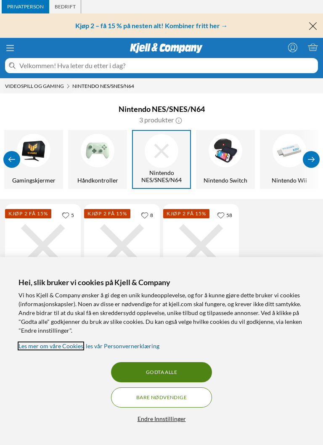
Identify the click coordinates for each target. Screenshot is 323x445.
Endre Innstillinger (162, 418)
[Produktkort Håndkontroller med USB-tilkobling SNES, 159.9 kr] (201, 246)
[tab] (25, 6)
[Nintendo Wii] (291, 159)
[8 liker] (147, 215)
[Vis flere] (311, 159)
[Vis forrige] (11, 159)
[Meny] (10, 48)
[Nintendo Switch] (227, 159)
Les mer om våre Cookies (51, 346)
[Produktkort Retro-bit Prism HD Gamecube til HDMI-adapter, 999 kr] (43, 246)
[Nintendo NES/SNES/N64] (162, 159)
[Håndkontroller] (99, 159)
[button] (179, 120)
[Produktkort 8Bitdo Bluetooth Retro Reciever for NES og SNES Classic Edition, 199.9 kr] (122, 246)
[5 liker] (68, 215)
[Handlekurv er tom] (313, 47)
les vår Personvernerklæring (122, 346)
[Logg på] (293, 47)
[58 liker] (224, 215)
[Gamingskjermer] (35, 159)
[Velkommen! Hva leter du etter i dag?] (167, 66)
